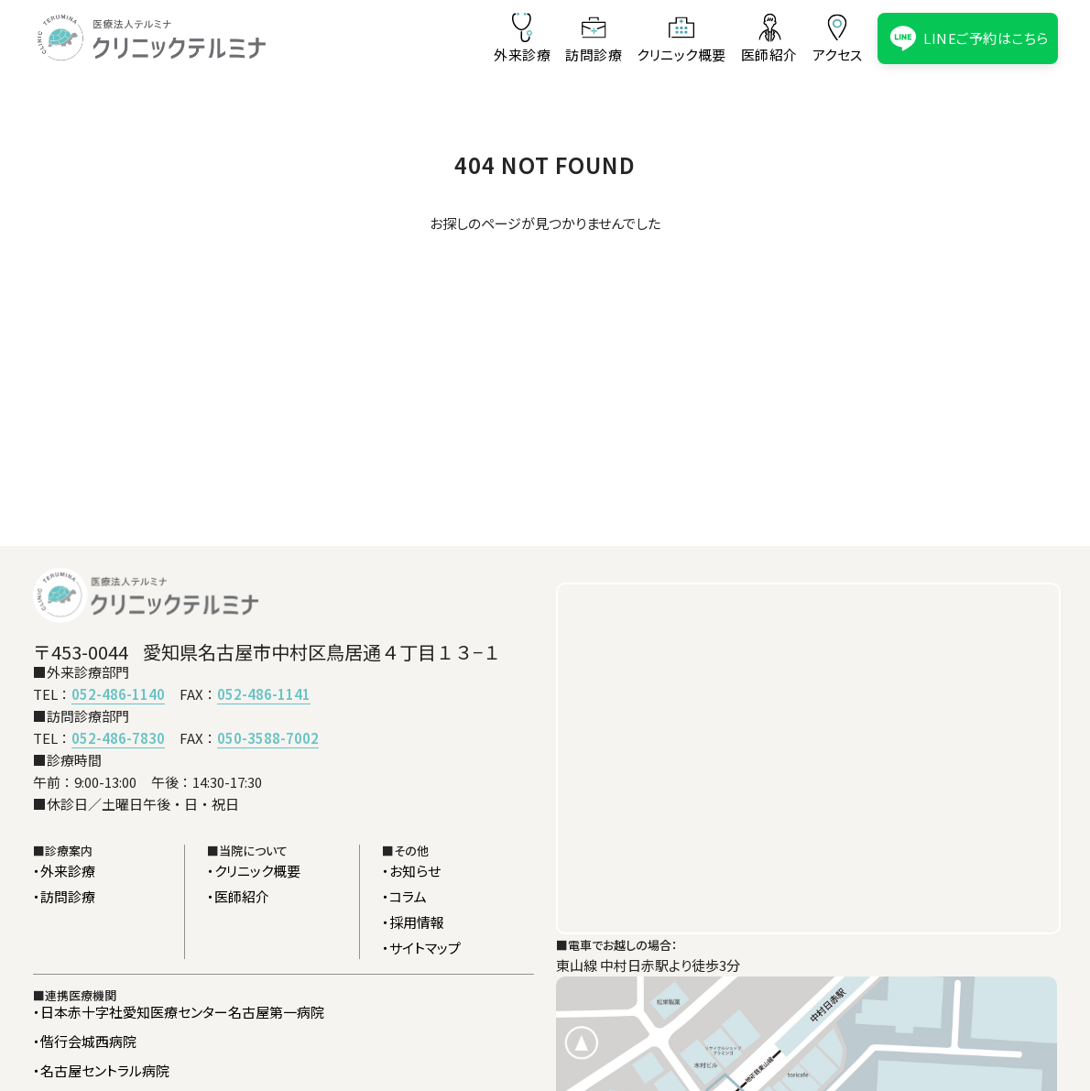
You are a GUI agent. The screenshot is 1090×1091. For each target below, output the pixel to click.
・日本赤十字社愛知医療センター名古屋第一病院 (178, 1011)
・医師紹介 (238, 896)
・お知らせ (411, 870)
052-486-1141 (264, 694)
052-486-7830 (118, 737)
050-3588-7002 (268, 737)
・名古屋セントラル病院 (101, 1070)
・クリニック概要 (253, 870)
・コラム (404, 896)
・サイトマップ (421, 947)
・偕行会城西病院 (84, 1041)
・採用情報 (413, 922)
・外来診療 (64, 870)
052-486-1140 (118, 694)
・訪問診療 (64, 896)
